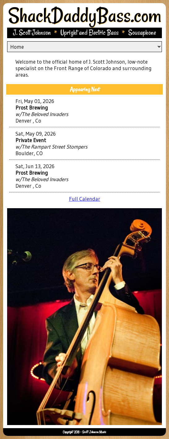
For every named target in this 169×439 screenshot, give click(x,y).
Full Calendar (84, 198)
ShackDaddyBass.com (84, 15)
